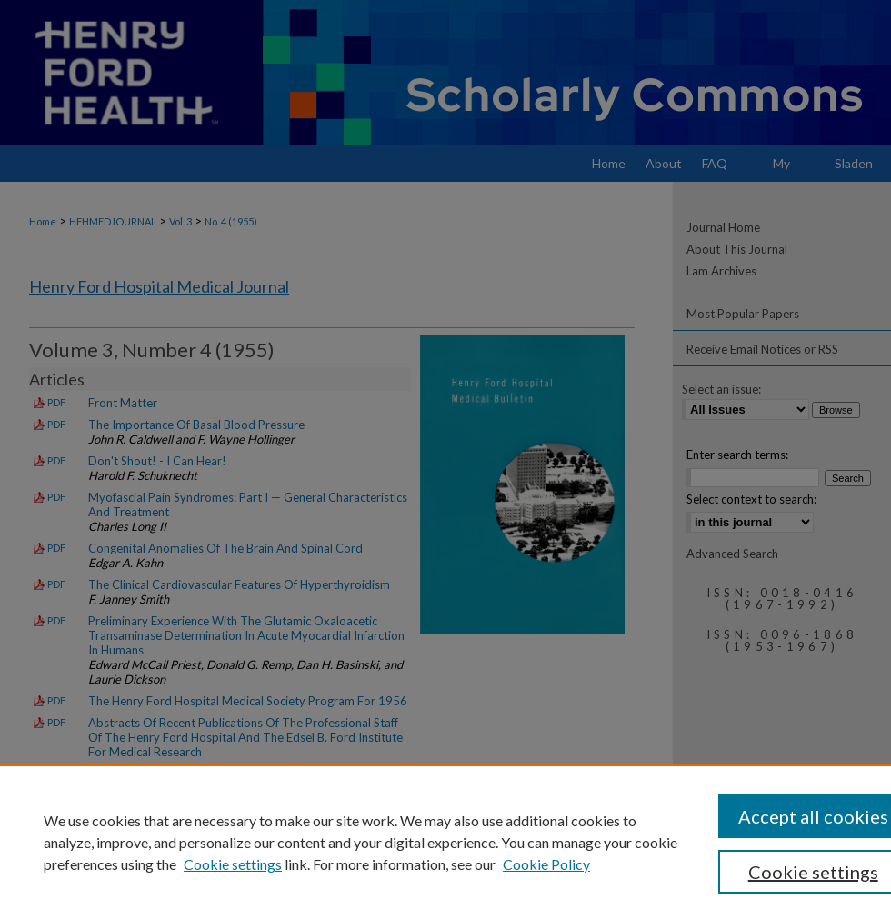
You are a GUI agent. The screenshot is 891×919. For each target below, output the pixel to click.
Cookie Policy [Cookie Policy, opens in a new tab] (546, 864)
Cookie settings (233, 864)
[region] (445, 841)
